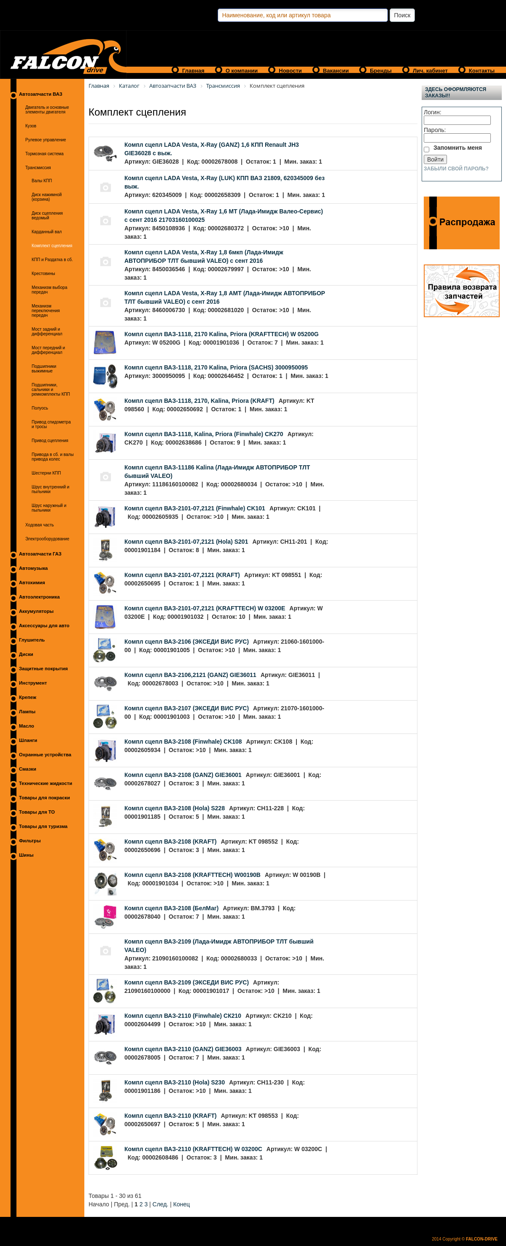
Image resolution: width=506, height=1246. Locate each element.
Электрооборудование (47, 539)
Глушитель (32, 639)
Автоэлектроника (39, 596)
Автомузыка (33, 568)
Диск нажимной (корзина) (47, 197)
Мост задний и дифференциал (47, 331)
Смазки (27, 768)
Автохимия (32, 582)
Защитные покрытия (43, 668)
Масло (26, 725)
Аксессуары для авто (44, 625)
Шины (26, 855)
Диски (26, 654)
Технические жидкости (45, 783)
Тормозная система (44, 153)
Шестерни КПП (46, 473)
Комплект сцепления (52, 245)
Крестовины (43, 273)
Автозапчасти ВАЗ (40, 94)
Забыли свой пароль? (456, 169)
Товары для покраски (44, 797)
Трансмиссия (38, 167)
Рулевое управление (45, 140)
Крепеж (27, 697)
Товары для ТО (37, 811)
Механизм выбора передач (49, 289)
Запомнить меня (457, 147)
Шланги (28, 740)
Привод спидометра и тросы (51, 424)
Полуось (40, 408)
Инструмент (33, 682)
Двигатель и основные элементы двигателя (47, 109)
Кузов (30, 126)
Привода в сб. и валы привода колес (53, 456)
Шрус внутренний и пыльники (50, 489)
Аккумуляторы (36, 611)
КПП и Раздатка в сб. (52, 259)
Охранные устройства (45, 754)
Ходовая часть (39, 525)
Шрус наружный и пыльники (49, 507)
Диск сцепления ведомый (47, 215)
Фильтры (30, 840)
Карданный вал (47, 231)
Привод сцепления (50, 440)
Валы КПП (42, 180)
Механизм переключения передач (46, 311)
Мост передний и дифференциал (48, 350)
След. (161, 1204)
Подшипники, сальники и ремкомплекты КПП (51, 389)
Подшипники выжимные (44, 368)
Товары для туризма (43, 826)
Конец (181, 1204)
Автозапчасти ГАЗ (40, 553)
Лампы (27, 711)
